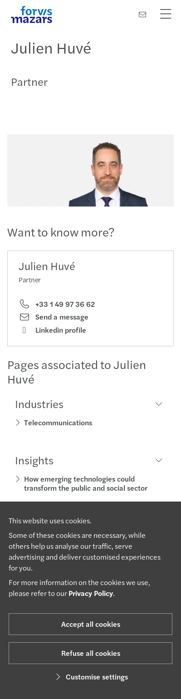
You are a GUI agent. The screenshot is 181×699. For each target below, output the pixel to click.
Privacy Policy (90, 593)
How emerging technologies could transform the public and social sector (85, 483)
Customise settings (90, 676)
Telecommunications (58, 422)
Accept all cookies (90, 624)
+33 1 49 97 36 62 (57, 304)
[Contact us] (142, 14)
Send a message (53, 317)
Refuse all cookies (90, 653)
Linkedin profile (52, 330)
